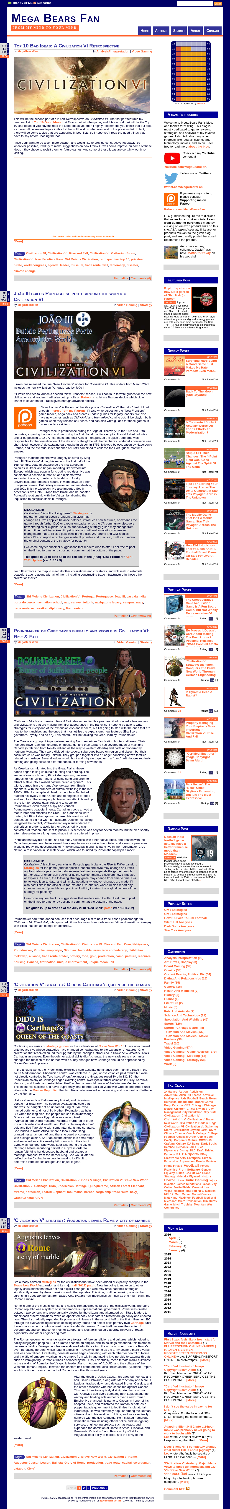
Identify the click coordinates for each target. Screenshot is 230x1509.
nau (66, 602)
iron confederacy (114, 950)
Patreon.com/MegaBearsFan (184, 209)
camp (119, 956)
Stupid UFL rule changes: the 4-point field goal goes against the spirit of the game (201, 459)
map (177, 1194)
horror (169, 1180)
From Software (189, 1169)
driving (210, 1150)
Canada (32, 962)
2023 (167, 1262)
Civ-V (39, 1198)
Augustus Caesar (26, 1462)
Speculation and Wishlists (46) (186, 1019)
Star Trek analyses (177, 930)
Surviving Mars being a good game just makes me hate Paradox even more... (201, 366)
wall (105, 265)
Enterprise (194, 1158)
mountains (74, 1192)
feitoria (88, 602)
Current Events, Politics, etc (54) (187, 974)
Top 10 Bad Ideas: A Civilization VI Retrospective (66, 46)
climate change (25, 271)
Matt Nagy (170, 1197)
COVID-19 (205, 1140)
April (172, 1238)
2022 (167, 1266)
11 (179, 772)
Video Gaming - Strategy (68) (185, 1060)
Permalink (121, 278)
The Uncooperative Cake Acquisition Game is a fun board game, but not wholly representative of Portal (202, 608)
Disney (183, 1150)
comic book (205, 1136)
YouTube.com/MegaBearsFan (185, 167)
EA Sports (190, 1154)
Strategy (146, 305)
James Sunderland (189, 1184)
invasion (169, 1184)
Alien (182, 1095)
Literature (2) (173, 1003)
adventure (171, 1095)
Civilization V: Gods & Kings (81, 1180)
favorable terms (89, 950)
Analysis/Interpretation (112, 51)
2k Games (170, 1091)
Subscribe (44, 3)
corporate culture (185, 1140)
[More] (18, 241)
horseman (33, 1192)
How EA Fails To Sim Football (185, 918)
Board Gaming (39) (177, 966)
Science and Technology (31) (185, 1015)
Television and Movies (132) (184, 1032)
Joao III (120, 596)
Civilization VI (36, 253)
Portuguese (104, 596)
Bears (213, 1098)
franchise (170, 1169)
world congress (35, 265)
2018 (167, 1283)
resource (144, 956)
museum (77, 265)
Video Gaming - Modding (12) (185, 1055)
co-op (168, 1140)
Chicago (197, 1105)
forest (204, 1165)
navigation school (49, 602)
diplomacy (117, 265)
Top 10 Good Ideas (47, 122)
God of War (193, 1173)
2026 (191, 1242)
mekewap (20, 956)
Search (179, 31)
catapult (19, 1468)
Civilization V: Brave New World (125, 1180)
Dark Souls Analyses (179, 926)
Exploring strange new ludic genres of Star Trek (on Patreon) (177, 293)
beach (203, 1098)
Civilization (172, 1115)
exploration (39, 608)
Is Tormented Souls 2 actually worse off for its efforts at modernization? (201, 427)
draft (200, 1150)
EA (178, 1154)
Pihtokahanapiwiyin (48, 950)
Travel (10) (171, 1043)
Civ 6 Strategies (175, 910)
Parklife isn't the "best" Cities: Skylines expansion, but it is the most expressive (200, 791)
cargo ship (103, 1192)
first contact (74, 608)
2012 (167, 1307)
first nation (48, 962)
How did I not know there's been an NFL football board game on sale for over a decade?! (201, 552)
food (85, 956)
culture (181, 1143)
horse (180, 1180)
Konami (197, 1187)
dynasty (169, 1154)
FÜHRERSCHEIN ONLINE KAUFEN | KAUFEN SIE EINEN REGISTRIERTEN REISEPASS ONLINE (190, 1351)
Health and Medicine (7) (181, 990)
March (173, 1242)
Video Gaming (142, 51)
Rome (132, 1456)
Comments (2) (141, 1205)
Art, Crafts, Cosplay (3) (180, 962)
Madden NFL (194, 1190)
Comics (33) (172, 970)
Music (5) (170, 1007)
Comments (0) (141, 278)
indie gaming (197, 1180)
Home (145, 31)
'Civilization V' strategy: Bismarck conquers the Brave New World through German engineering (201, 668)
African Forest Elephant (127, 1186)
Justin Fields (182, 1187)
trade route (93, 265)
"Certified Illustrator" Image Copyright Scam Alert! (201, 757)
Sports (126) (173, 1023)
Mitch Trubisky (182, 1204)
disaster (132, 265)
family (200, 1161)
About (195, 31)
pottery (75, 956)
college (201, 1133)
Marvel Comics (201, 1194)
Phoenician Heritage (72, 1186)
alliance (34, 956)
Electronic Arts (175, 1158)
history (206, 1176)
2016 (167, 1291)
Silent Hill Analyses (178, 922)
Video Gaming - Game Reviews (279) (190, 1051)
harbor (89, 1192)
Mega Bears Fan (55, 18)
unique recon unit (101, 962)
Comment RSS (177, 1489)
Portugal (88, 596)
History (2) (171, 995)
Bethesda (170, 1102)
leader (64, 265)
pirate (18, 265)
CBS (187, 1105)
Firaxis (177, 1165)
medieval (210, 1197)
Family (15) (172, 982)
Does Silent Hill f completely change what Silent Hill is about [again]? (190, 1448)
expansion (171, 1161)
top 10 (124, 259)
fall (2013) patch (83, 1285)
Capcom (177, 1105)
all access (194, 1095)
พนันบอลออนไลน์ (175, 1474)
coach (190, 1133)
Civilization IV (190, 1115)
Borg (167, 1105)
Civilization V (23, 1186)
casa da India (136, 596)
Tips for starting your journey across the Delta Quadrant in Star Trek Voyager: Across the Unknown (202, 490)
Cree (127, 944)
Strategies (80, 513)
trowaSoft (201, 103)
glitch (180, 1173)
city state (210, 1112)
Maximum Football (191, 1197)
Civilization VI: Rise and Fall (68, 253)
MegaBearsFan (28, 51)
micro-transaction (190, 1201)
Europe (207, 1158)
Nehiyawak (140, 944)
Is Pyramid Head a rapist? (199, 693)
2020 (167, 1275)
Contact (212, 31)
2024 (167, 1258)
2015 (167, 1295)
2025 (167, 1254)
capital (127, 1462)
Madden (179, 1190)
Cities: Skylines (197, 1108)
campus (128, 602)
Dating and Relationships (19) (185, 978)
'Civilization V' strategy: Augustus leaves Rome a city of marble (82, 1220)
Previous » (99, 1488)
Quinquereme (98, 1186)
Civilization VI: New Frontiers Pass (39, 259)
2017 (167, 1287)
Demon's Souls (186, 1147)
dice (200, 1147)
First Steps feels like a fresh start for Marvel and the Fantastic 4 (190, 1341)
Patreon (86, 397)
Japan (207, 1184)
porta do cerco (24, 602)
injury (213, 1180)
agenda (53, 265)
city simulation (192, 1112)
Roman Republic (45, 1090)
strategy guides (57, 1046)
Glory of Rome (74, 1462)
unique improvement (72, 962)
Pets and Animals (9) (179, 1011)
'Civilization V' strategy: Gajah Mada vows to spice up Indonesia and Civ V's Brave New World (190, 1467)
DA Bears (193, 1143)
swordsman (141, 1462)
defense (169, 1147)
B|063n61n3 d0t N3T (111, 1500)
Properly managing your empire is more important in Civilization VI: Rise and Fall (200, 729)
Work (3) (170, 1064)
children (179, 1108)
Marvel (186, 1194)
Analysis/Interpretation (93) (183, 958)
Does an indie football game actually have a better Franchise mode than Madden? (176, 845)
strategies (49, 1282)
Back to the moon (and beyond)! (199, 393)
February (175, 1246)
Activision (196, 1091)
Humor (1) (171, 999)
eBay (203, 1154)
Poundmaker (23, 950)
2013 (167, 1303)
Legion (45, 1462)
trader (63, 956)
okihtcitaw (135, 950)
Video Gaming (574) (178, 1047)
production (106, 956)
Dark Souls (209, 1143)
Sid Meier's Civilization (81, 259)
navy (139, 602)
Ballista (57, 1462)
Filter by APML (22, 3)
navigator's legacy (108, 602)
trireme (19, 1192)
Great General (24, 1198)
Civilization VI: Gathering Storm (112, 253)
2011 (167, 1312)
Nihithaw (70, 950)
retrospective (109, 259)
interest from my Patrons (68, 410)
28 (179, 710)
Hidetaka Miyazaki (188, 1176)
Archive (161, 31)
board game (204, 1102)
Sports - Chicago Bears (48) (184, 1027)
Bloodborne (185, 1102)
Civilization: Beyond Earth (190, 1130)
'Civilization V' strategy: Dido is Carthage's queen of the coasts (82, 984)
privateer (137, 259)
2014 (167, 1299)
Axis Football (189, 1098)
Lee (166, 1437)
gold (93, 956)
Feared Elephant (54, 1192)
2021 (167, 1271)
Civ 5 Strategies (175, 914)
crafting (169, 1143)
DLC (193, 1150)
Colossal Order (186, 1136)
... (209, 327)
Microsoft (170, 1201)
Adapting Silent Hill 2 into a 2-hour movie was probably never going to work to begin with (189, 1430)
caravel (76, 602)
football (191, 1165)
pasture (130, 956)
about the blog (198, 146)
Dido (52, 1186)
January (174, 1250)
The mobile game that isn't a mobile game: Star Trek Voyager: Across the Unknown (201, 521)
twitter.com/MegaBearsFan (183, 187)
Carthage (40, 1186)
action (183, 1091)
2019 (167, 1279)
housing (20, 962)
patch (108, 908)
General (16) (173, 986)
